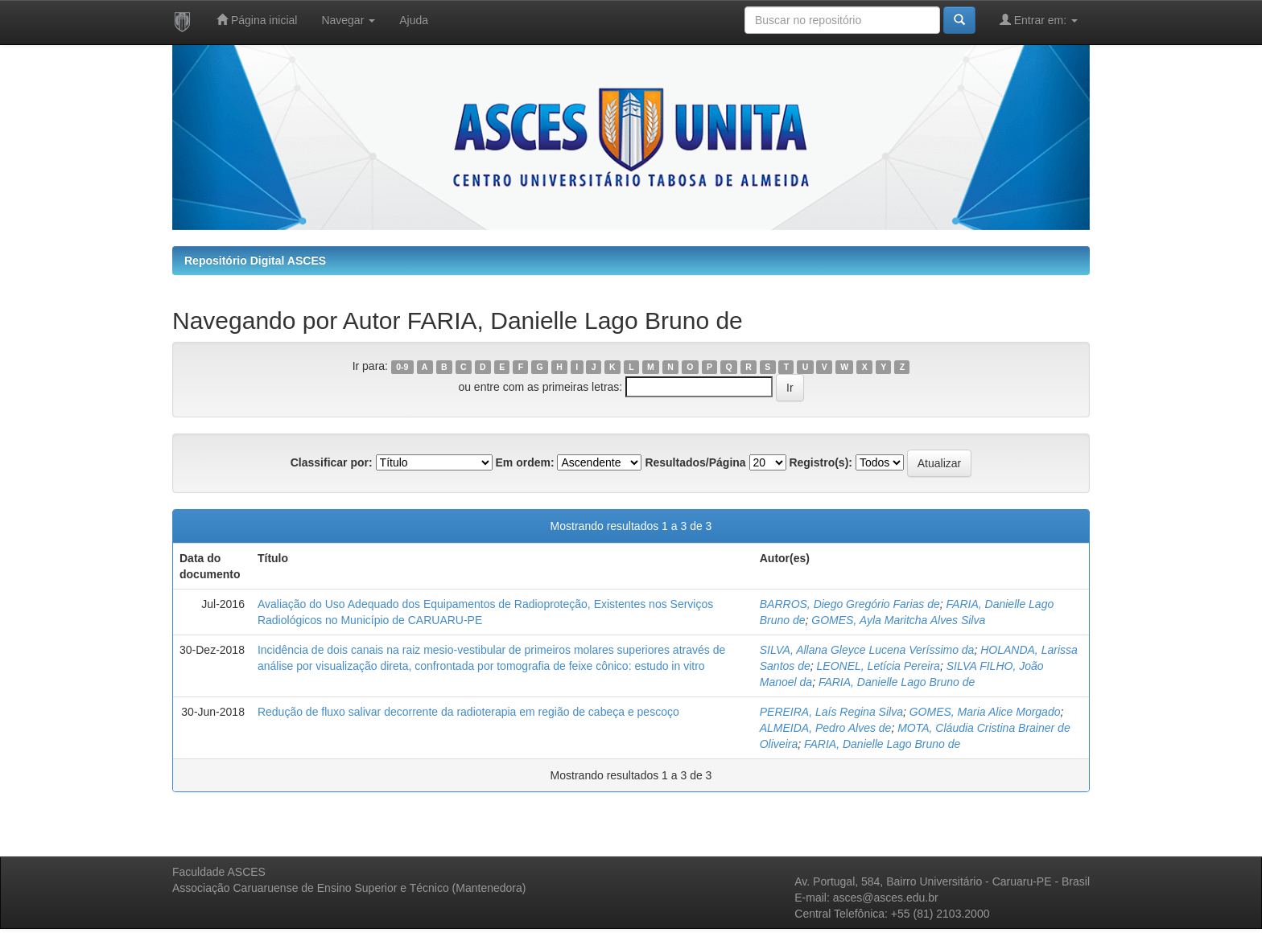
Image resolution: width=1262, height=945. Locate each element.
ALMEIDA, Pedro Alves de (826, 727)
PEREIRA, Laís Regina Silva (831, 711)
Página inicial (257, 20)
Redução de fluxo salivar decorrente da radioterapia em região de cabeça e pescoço (468, 711)
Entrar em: (1039, 20)
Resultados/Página (695, 462)
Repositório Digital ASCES (255, 260)
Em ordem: (524, 462)
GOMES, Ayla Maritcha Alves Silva (898, 620)
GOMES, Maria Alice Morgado (985, 711)
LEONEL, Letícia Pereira (878, 665)
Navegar (348, 20)
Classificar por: (332, 462)
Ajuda (413, 20)
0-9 (402, 367)
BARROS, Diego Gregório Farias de (850, 604)
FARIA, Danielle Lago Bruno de (897, 682)
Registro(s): (820, 462)
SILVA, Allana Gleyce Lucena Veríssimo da (867, 649)
